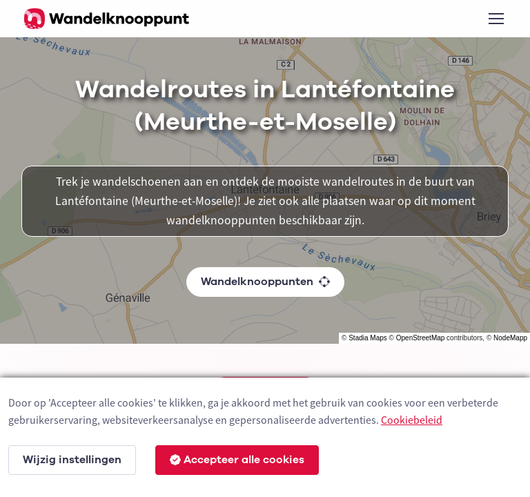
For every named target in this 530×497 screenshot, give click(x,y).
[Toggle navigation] (495, 18)
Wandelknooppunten (265, 281)
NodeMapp (510, 338)
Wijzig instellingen (72, 459)
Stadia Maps (368, 338)
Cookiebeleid (411, 420)
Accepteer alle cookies (237, 459)
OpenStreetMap (420, 338)
